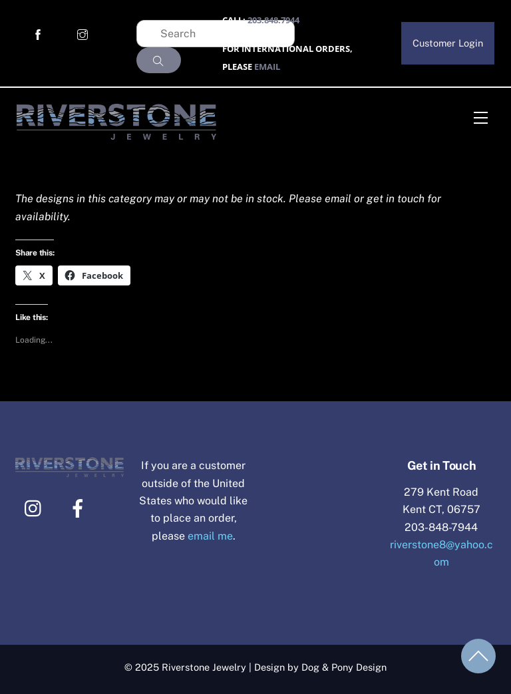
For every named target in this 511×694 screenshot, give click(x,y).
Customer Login (448, 43)
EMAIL (267, 67)
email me (210, 536)
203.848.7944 (273, 20)
